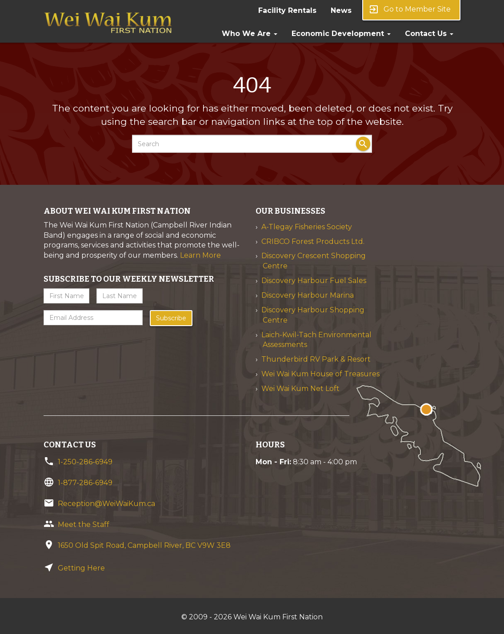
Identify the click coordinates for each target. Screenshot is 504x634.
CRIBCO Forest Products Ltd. (312, 241)
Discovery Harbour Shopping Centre (312, 315)
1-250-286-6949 (85, 462)
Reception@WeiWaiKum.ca (106, 503)
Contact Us (429, 33)
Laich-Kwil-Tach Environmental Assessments (316, 340)
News (341, 10)
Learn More (200, 255)
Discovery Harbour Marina (307, 295)
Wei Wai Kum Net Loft (300, 388)
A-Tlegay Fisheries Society (306, 227)
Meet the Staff (83, 524)
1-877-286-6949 (85, 482)
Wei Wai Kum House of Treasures (320, 374)
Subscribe (171, 318)
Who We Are (249, 33)
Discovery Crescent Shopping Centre (313, 260)
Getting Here (81, 568)
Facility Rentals (287, 10)
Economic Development (341, 33)
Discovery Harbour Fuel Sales (313, 280)
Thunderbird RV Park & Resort (316, 359)
